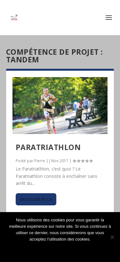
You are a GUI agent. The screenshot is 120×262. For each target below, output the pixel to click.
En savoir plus (36, 199)
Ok (60, 250)
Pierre (39, 160)
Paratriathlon (48, 147)
